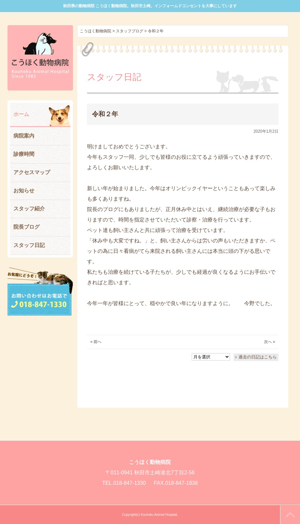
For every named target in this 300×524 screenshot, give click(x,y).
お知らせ (23, 190)
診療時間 (23, 154)
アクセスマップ (31, 172)
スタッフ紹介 (29, 208)
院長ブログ (26, 227)
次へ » (269, 341)
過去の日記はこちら (257, 356)
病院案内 (23, 136)
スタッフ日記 (29, 245)
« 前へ (95, 341)
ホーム (21, 114)
